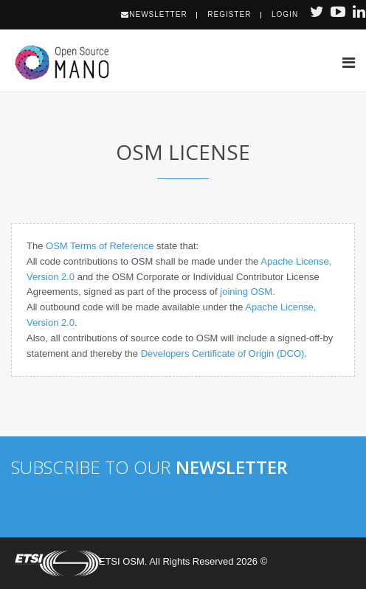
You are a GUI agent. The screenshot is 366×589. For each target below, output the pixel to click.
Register (229, 14)
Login (285, 14)
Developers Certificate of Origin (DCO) (223, 353)
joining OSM (246, 291)
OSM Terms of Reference (99, 245)
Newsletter (154, 14)
